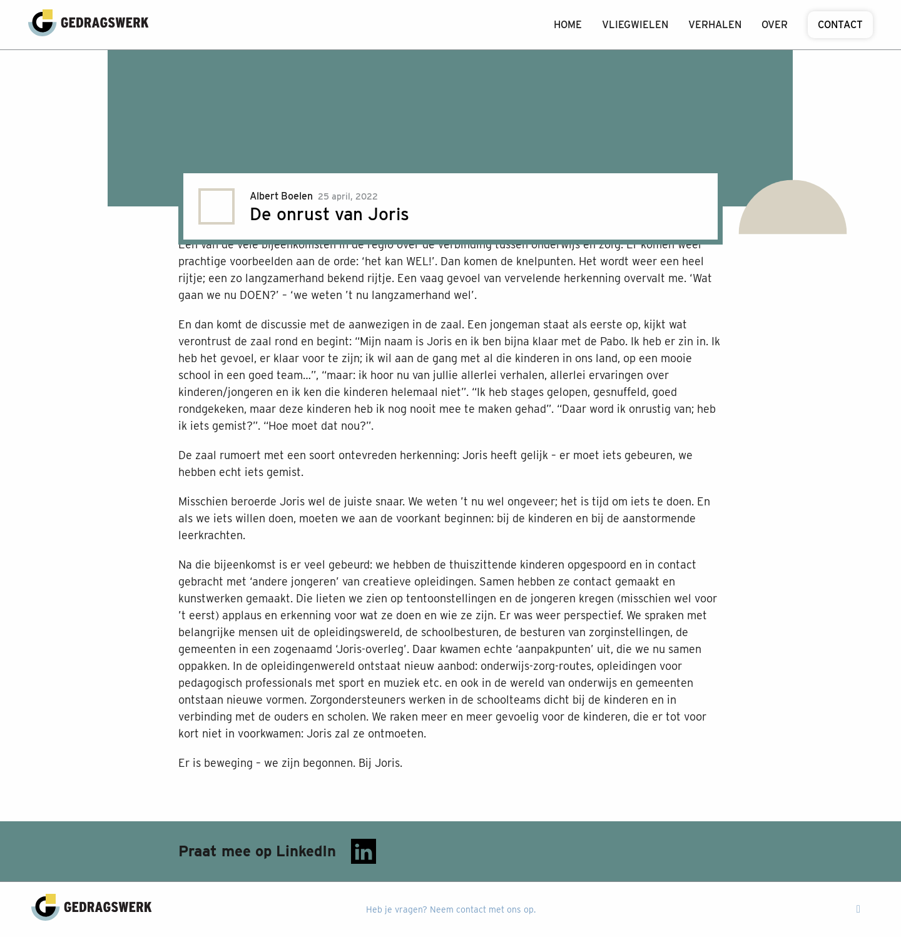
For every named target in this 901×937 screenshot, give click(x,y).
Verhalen (714, 25)
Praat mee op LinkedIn (277, 851)
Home (568, 25)
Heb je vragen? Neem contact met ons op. (451, 909)
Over (774, 25)
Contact (840, 25)
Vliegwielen (635, 25)
